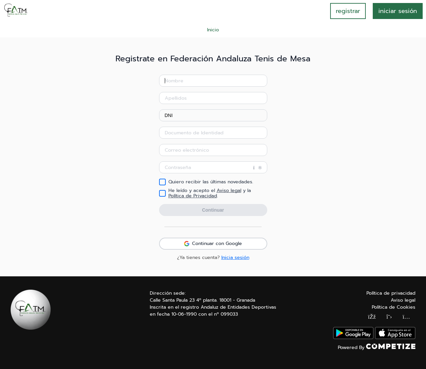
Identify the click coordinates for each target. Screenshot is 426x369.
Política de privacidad (390, 293)
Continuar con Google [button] (213, 243)
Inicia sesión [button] (235, 257)
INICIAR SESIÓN (397, 11)
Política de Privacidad (192, 195)
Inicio (213, 29)
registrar (348, 11)
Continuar (213, 210)
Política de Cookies (393, 307)
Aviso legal (229, 190)
